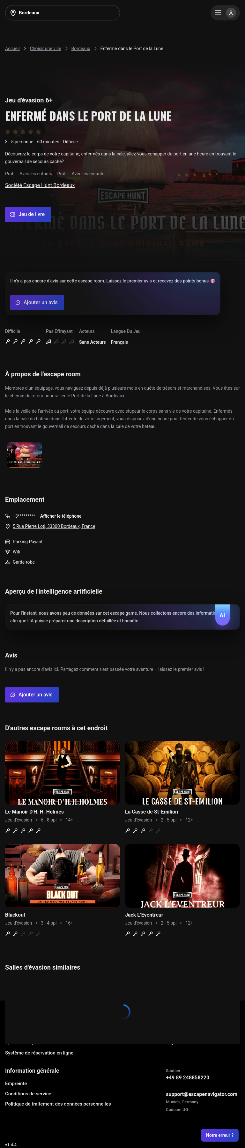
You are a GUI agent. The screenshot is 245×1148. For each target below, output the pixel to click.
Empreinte (16, 1083)
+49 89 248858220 (187, 1078)
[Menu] (225, 12)
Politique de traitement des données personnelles (58, 1104)
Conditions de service (28, 1094)
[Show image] (24, 455)
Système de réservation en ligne (39, 1053)
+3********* (24, 516)
